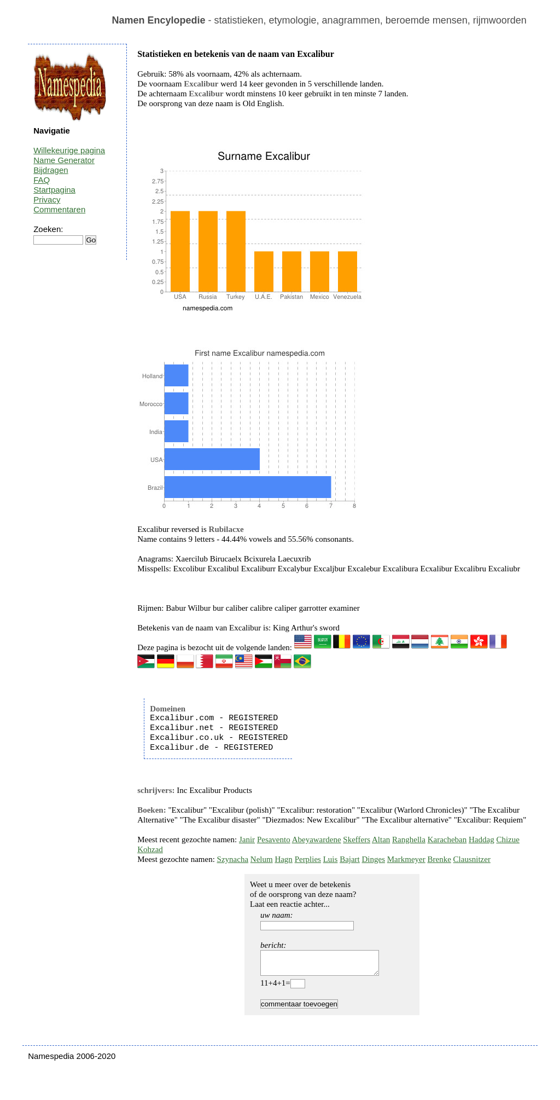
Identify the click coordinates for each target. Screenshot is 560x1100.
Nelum (261, 859)
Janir (247, 839)
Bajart (350, 859)
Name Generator (64, 160)
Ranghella (408, 839)
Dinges (374, 859)
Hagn (284, 859)
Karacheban (447, 839)
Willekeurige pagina (69, 150)
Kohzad (150, 849)
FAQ (41, 179)
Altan (381, 839)
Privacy (46, 199)
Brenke (439, 859)
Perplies (308, 859)
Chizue (508, 839)
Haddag (481, 839)
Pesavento (273, 839)
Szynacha (232, 859)
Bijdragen (50, 170)
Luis (330, 859)
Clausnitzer (472, 859)
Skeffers (356, 839)
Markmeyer (406, 859)
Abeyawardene (316, 839)
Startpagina (54, 189)
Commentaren (59, 209)
